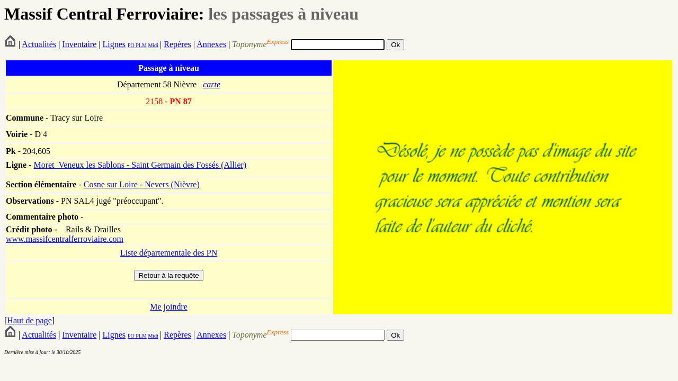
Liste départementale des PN (169, 252)
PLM (141, 45)
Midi (153, 45)
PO (131, 45)
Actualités (39, 44)
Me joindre (169, 306)
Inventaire (79, 44)
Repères (177, 44)
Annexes (211, 44)
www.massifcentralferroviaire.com (64, 238)
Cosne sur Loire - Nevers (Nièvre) (142, 184)
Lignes (114, 44)
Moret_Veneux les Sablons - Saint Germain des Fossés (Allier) (139, 164)
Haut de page (29, 320)
